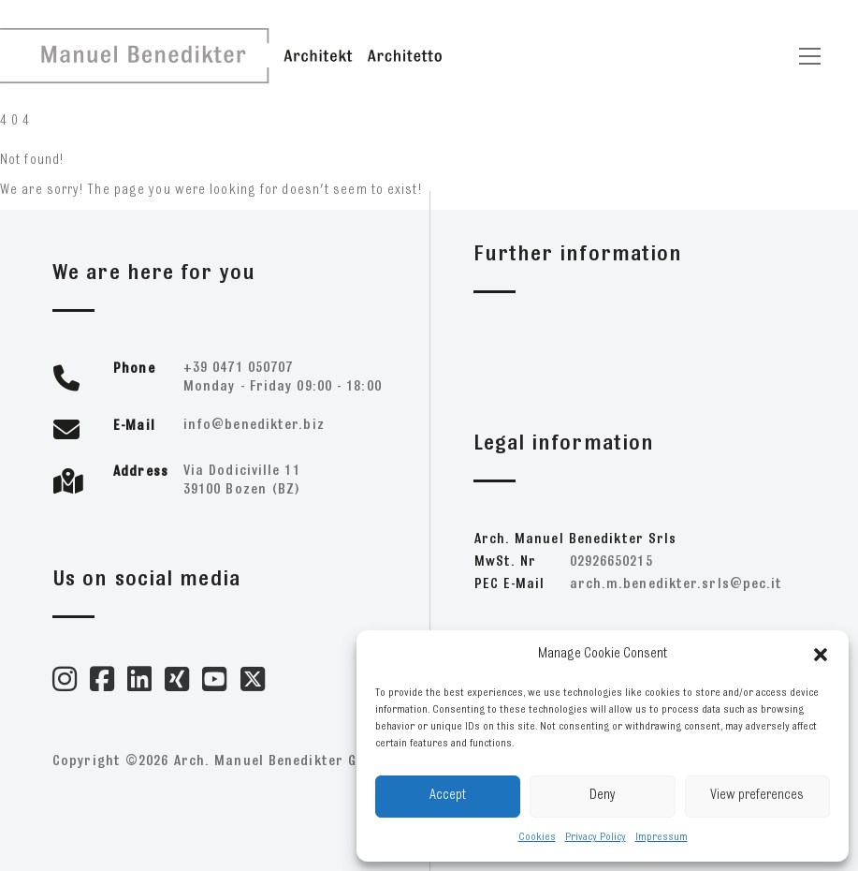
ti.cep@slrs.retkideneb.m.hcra (676, 585)
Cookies (537, 837)
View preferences (757, 796)
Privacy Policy (595, 837)
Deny (602, 796)
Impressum (661, 837)
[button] (820, 654)
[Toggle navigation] (809, 56)
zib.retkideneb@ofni (254, 426)
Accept (447, 796)
